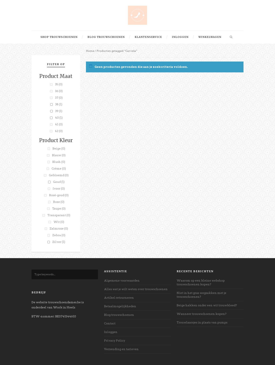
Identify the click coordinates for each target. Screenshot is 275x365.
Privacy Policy (114, 340)
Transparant (58, 215)
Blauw (59, 155)
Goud (59, 182)
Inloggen (180, 37)
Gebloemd (59, 175)
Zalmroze (59, 228)
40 (59, 117)
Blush (58, 162)
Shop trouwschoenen (59, 37)
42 (59, 131)
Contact (110, 323)
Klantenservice (148, 37)
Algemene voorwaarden (122, 280)
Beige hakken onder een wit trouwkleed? (207, 305)
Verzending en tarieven (121, 349)
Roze (58, 202)
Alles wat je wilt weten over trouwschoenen (136, 289)
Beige (59, 148)
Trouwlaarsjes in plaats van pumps (202, 322)
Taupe (59, 208)
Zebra (58, 235)
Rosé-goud (59, 195)
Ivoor (59, 188)
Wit (58, 222)
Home (90, 50)
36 (59, 91)
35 (58, 84)
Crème (59, 168)
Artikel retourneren (119, 297)
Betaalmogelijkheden (120, 306)
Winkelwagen (209, 37)
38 (58, 104)
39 (58, 111)
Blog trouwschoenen (106, 37)
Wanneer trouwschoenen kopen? (201, 314)
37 (59, 97)
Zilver (58, 242)
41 (59, 124)
